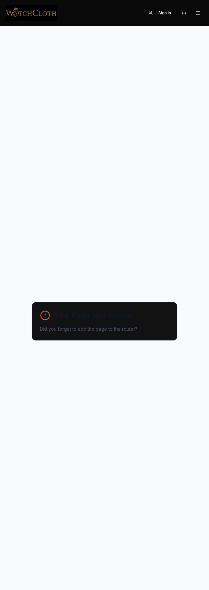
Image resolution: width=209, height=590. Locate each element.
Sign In (159, 13)
